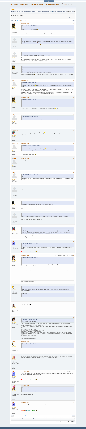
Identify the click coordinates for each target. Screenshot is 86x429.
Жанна (14, 354)
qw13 (14, 80)
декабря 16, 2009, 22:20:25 (25, 114)
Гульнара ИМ (15, 143)
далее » (73, 17)
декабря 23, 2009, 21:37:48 (25, 371)
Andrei (14, 199)
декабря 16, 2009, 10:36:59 (25, 23)
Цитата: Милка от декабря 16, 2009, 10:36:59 (30, 53)
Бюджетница (15, 130)
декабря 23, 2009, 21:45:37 (25, 385)
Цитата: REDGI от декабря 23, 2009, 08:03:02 (30, 257)
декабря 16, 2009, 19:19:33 (25, 97)
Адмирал (15, 302)
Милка (14, 23)
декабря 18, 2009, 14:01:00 (25, 143)
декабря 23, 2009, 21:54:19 (25, 402)
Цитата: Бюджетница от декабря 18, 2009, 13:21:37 (31, 145)
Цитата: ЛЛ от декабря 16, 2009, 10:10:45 (30, 25)
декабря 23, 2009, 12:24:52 (25, 255)
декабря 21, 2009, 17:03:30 (25, 158)
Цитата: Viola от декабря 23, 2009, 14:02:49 (30, 343)
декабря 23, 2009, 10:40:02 (25, 225)
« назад (69, 17)
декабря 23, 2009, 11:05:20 (25, 241)
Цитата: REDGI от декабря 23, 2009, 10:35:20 (30, 243)
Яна (13, 241)
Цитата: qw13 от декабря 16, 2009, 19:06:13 (30, 99)
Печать (73, 20)
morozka (14, 158)
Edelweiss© (72, 11)
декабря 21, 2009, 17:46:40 (25, 172)
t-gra (14, 284)
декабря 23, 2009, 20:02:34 (25, 341)
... (23, 415)
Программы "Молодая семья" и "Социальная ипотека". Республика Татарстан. (35, 4)
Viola (14, 255)
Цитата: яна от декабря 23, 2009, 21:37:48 (30, 387)
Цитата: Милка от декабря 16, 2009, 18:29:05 (30, 82)
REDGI (14, 186)
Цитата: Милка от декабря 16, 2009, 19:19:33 (30, 116)
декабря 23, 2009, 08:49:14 (25, 199)
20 (24, 415)
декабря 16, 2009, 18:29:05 (25, 64)
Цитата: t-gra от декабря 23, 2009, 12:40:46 (30, 319)
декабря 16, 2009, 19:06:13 (25, 80)
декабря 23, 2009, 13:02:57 (25, 302)
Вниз (12, 20)
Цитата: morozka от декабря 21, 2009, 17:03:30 (30, 174)
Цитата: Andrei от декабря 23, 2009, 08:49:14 (30, 214)
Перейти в (57, 421)
